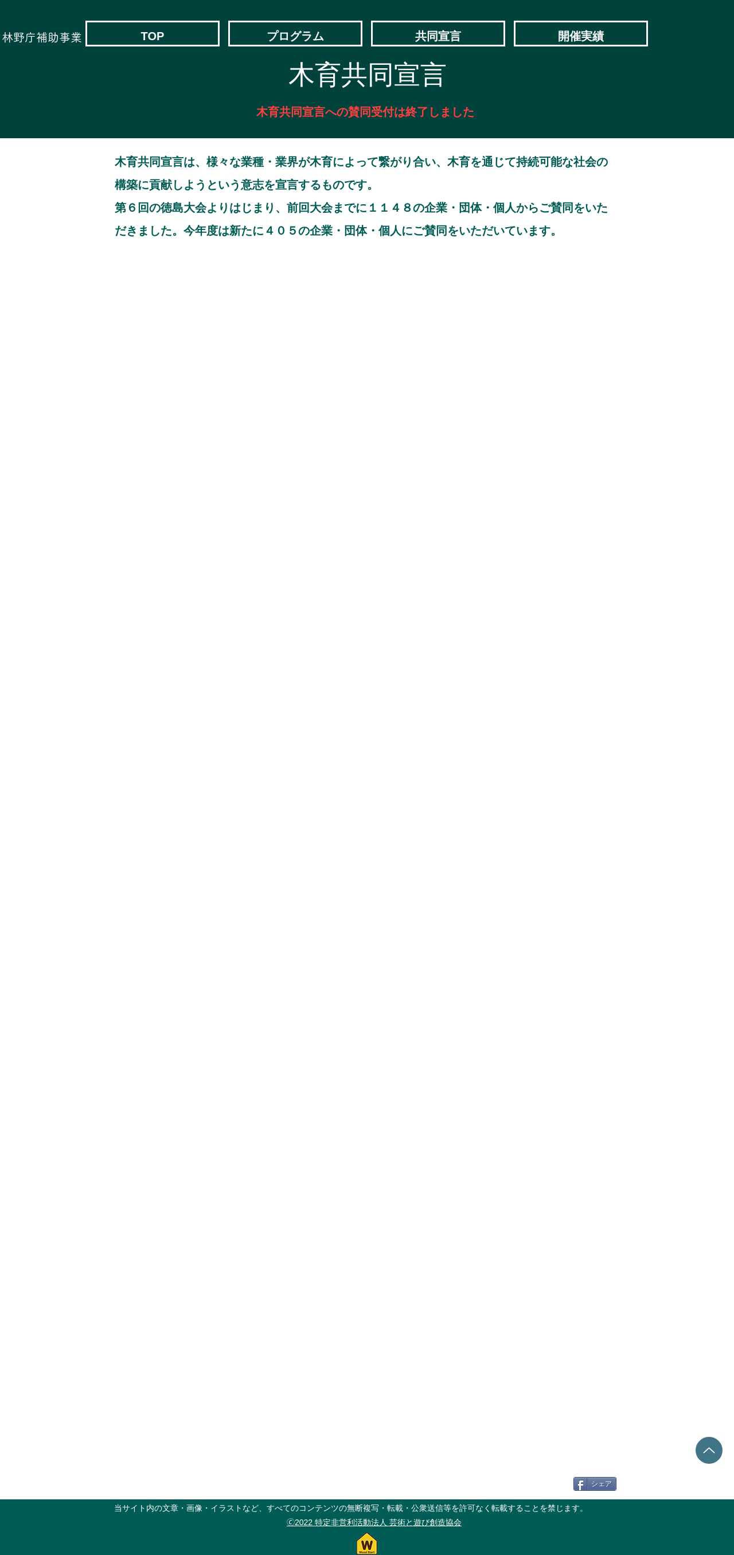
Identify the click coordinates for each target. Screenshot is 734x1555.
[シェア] (594, 1484)
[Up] (709, 1450)
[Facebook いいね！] (540, 1484)
